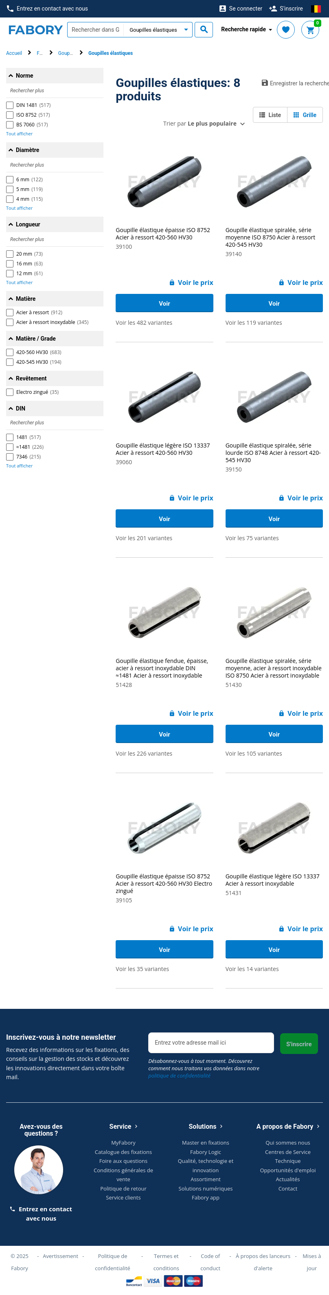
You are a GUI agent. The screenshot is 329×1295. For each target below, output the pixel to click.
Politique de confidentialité (112, 1262)
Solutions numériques (206, 1188)
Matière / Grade (36, 338)
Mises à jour (312, 1262)
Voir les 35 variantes (142, 969)
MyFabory (123, 1142)
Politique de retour (123, 1188)
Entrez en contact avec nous (47, 8)
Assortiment (206, 1179)
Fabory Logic (205, 1152)
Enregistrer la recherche (292, 83)
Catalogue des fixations (123, 1152)
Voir (164, 303)
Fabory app (205, 1197)
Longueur (28, 224)
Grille (305, 115)
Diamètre (27, 150)
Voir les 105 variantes (254, 753)
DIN (20, 408)
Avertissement (60, 1256)
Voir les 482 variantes (144, 322)
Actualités (288, 1179)
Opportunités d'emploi (288, 1170)
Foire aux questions (123, 1161)
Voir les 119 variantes (254, 322)
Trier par (200, 123)
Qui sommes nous (287, 1142)
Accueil (14, 53)
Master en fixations (205, 1142)
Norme (24, 75)
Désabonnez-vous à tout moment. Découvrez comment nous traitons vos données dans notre (203, 1068)
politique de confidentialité (179, 1075)
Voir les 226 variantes (144, 753)
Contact (288, 1188)
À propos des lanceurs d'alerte (263, 1262)
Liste (270, 115)
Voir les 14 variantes (252, 969)
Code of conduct (210, 1262)
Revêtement (31, 378)
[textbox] (95, 29)
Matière (25, 299)
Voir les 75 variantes (252, 538)
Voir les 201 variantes (144, 538)
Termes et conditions (166, 1262)
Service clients (123, 1197)
